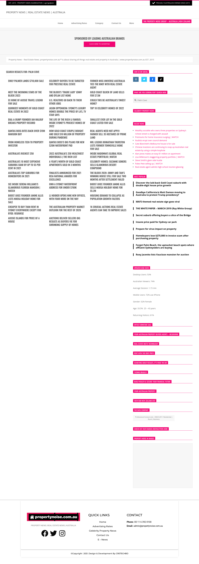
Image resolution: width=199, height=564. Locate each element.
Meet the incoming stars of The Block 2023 (25, 93)
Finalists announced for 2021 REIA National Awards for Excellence (65, 176)
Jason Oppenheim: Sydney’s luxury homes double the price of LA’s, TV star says (67, 111)
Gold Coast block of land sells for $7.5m (107, 93)
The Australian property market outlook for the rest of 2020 (67, 208)
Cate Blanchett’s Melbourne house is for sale (155, 143)
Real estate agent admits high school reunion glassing (159, 167)
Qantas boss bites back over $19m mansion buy (26, 132)
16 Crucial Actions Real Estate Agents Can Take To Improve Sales (108, 208)
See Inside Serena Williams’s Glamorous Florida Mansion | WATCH (24, 187)
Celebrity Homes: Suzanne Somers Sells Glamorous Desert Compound (108, 165)
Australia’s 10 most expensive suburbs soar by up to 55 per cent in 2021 (24, 165)
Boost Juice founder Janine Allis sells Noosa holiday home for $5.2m (107, 187)
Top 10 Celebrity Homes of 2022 (107, 108)
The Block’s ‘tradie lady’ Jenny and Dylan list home (65, 93)
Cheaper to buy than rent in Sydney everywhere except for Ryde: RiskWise (24, 210)
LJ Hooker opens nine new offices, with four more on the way (67, 197)
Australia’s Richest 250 (21, 153)
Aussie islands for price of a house (24, 219)
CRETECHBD (122, 553)
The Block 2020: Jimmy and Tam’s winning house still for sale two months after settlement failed (108, 176)
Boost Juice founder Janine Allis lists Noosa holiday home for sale (25, 199)
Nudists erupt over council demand (151, 140)
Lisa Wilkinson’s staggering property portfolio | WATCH (159, 157)
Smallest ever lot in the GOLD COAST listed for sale (106, 121)
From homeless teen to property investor (25, 143)
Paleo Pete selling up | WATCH (149, 163)
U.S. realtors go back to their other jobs (65, 101)
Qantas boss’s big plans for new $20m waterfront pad (66, 143)
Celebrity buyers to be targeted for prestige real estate (66, 82)
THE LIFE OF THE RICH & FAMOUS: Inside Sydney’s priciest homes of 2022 (67, 123)
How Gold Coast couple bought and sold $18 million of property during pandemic (67, 134)
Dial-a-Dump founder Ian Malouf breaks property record (25, 121)
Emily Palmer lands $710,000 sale (26, 81)
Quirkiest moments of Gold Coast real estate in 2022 (26, 109)
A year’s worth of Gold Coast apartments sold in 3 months (65, 163)
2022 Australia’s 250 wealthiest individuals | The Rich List (66, 155)
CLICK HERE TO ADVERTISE (99, 44)
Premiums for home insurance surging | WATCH (157, 137)
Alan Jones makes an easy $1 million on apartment (157, 153)
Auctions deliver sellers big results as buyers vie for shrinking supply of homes (64, 221)
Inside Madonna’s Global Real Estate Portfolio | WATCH (106, 155)
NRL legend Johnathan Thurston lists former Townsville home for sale (107, 145)
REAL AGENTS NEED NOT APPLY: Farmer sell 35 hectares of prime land (108, 134)
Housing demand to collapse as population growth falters (107, 197)
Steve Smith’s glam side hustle (148, 160)
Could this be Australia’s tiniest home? (107, 101)
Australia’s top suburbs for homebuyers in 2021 (23, 174)
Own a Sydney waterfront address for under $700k (63, 185)
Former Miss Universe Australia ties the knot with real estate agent (107, 84)
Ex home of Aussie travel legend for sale (25, 101)
